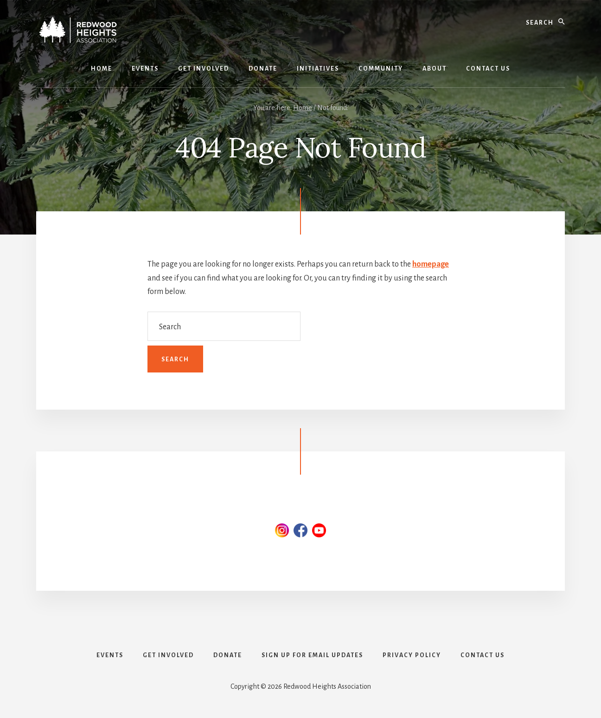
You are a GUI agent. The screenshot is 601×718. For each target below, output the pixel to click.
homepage (430, 264)
